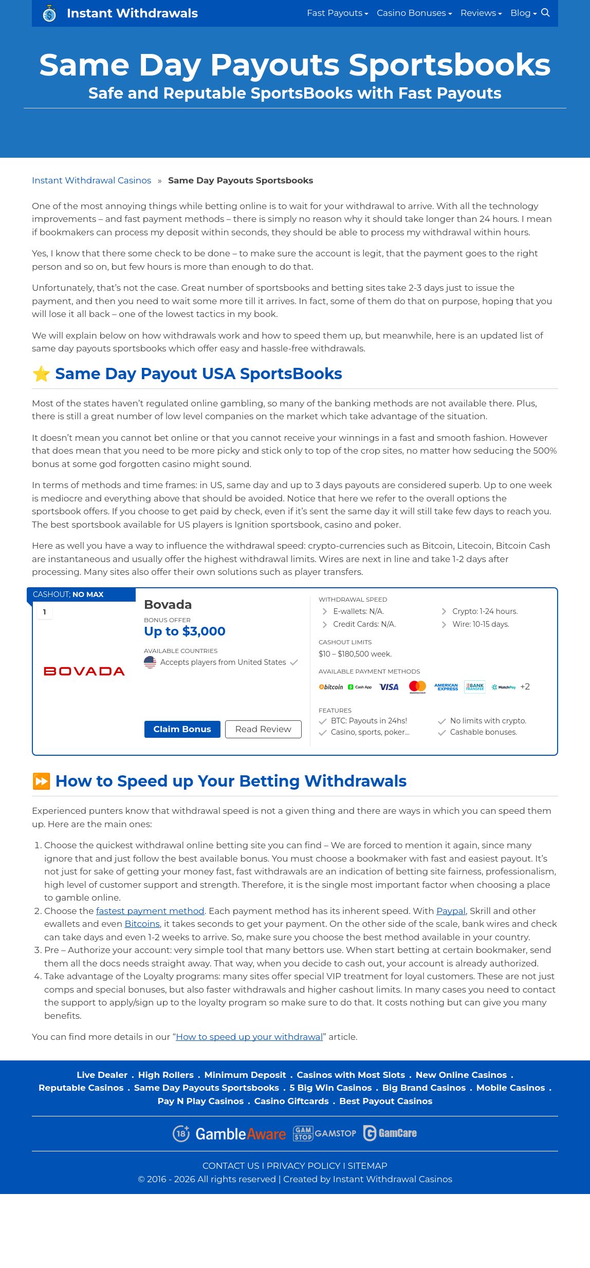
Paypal (451, 911)
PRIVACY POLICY (304, 1166)
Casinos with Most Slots (351, 1075)
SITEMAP (368, 1166)
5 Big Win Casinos (331, 1088)
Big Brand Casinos (424, 1088)
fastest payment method (150, 911)
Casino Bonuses (411, 13)
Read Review (263, 729)
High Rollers (166, 1075)
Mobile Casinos (510, 1088)
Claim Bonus (182, 729)
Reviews (478, 13)
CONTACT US (231, 1166)
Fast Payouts (334, 13)
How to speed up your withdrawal (249, 1037)
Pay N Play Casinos (200, 1101)
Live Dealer (102, 1075)
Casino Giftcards (291, 1101)
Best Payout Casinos (385, 1101)
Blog (520, 13)
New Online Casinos (461, 1075)
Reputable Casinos (81, 1088)
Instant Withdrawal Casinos (91, 180)
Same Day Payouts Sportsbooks (206, 1088)
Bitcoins (142, 924)
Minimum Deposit (245, 1075)
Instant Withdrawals (132, 13)
